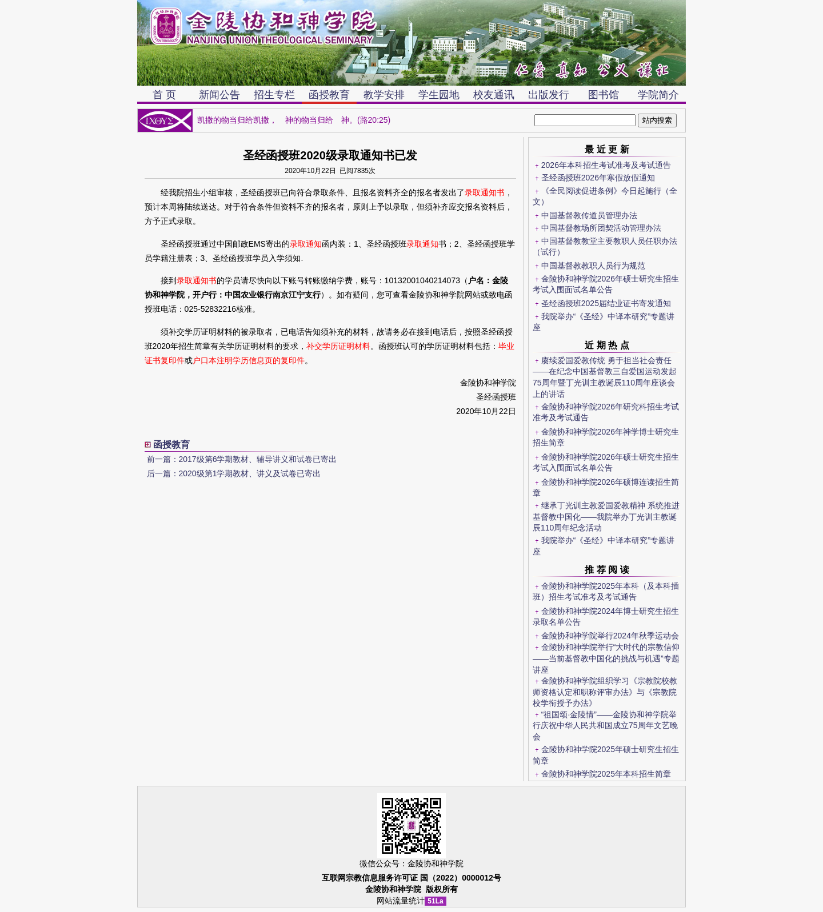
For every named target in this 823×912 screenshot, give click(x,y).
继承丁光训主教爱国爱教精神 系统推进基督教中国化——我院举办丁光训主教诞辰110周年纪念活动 (606, 516)
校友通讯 (493, 95)
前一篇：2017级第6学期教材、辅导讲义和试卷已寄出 (242, 459)
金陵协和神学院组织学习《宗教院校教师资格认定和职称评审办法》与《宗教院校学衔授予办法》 (605, 692)
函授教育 (329, 95)
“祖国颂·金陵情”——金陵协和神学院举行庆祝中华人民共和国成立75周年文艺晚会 (605, 725)
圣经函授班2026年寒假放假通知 (598, 177)
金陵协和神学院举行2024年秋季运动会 (610, 635)
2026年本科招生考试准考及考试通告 (606, 165)
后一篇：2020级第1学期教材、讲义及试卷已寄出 (234, 473)
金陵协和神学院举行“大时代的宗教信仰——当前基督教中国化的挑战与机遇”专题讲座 (606, 658)
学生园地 (439, 95)
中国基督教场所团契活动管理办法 (601, 227)
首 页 (164, 95)
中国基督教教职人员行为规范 (593, 265)
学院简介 (658, 95)
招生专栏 (274, 95)
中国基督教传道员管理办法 (589, 215)
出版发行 (548, 95)
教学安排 (384, 95)
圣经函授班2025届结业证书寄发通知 (606, 303)
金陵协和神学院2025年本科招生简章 (606, 773)
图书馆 (603, 95)
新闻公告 (219, 95)
